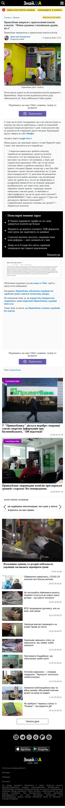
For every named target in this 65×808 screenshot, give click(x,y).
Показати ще (53, 254)
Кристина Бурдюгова (20, 37)
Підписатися (32, 113)
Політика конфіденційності (14, 768)
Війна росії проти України (21, 10)
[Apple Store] (23, 749)
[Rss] (16, 737)
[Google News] (36, 737)
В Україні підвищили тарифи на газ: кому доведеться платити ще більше (29, 222)
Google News (25, 138)
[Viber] (29, 737)
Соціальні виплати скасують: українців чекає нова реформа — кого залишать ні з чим (31, 238)
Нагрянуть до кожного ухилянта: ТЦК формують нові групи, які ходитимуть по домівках (33, 230)
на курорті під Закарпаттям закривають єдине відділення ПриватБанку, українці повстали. (30, 301)
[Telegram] (22, 737)
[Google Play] (41, 749)
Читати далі (32, 721)
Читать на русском (51, 17)
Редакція (6, 777)
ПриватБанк (15, 370)
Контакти (6, 781)
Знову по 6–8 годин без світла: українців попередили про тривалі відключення (29, 247)
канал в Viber (40, 283)
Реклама (6, 772)
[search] (3, 3)
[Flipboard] (42, 737)
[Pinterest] (49, 737)
